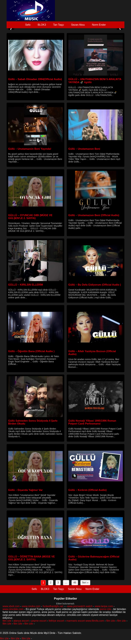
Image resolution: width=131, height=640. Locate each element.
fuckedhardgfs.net (53, 606)
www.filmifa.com (95, 620)
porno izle (105, 609)
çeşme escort (38, 620)
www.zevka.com (31, 606)
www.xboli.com (11, 606)
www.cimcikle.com (13, 609)
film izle (7, 620)
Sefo (27, 24)
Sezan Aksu (78, 24)
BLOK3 (42, 24)
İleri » (85, 582)
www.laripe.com (104, 606)
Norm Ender (99, 24)
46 (74, 582)
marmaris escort (75, 620)
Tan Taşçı (58, 24)
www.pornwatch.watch (79, 606)
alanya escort (21, 620)
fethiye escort (56, 620)
